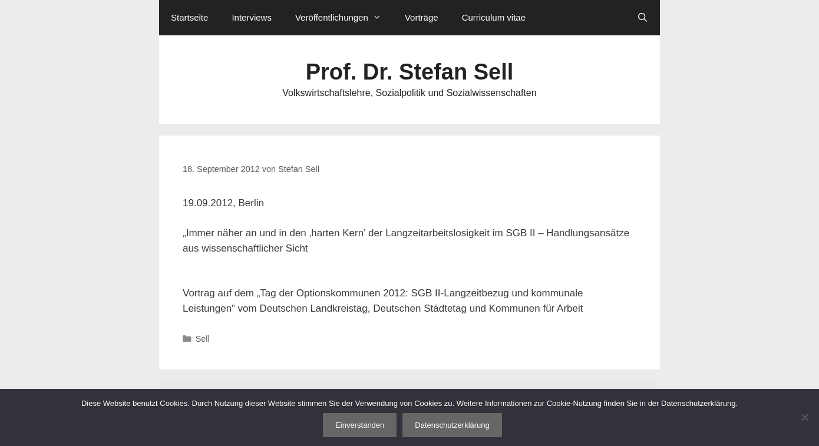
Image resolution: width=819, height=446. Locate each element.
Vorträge (421, 17)
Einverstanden (359, 425)
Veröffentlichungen (344, 17)
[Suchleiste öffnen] (642, 17)
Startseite (189, 17)
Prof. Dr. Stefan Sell (410, 72)
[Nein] (804, 417)
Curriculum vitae (494, 17)
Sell (203, 338)
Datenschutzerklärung (452, 425)
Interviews (252, 17)
